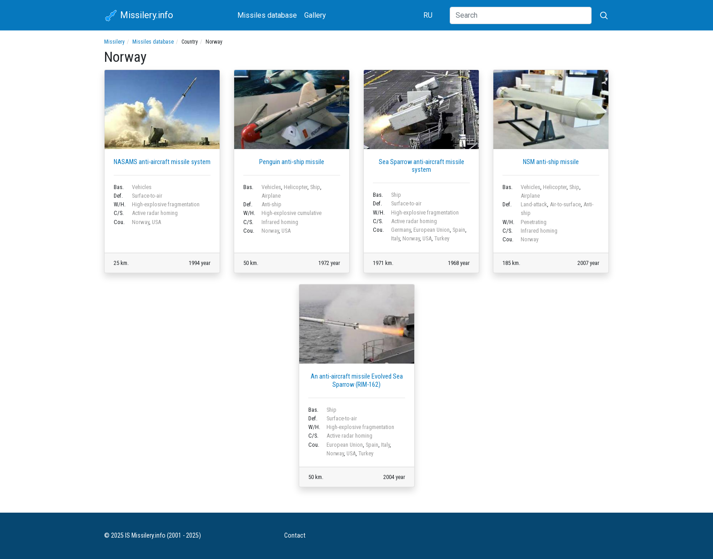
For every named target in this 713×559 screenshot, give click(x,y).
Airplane (271, 195)
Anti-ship (271, 204)
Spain (458, 229)
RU (427, 15)
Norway (140, 222)
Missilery (114, 42)
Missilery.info (138, 16)
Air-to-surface (565, 204)
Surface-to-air (147, 195)
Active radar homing (155, 213)
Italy (395, 238)
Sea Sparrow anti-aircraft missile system (421, 166)
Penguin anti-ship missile (291, 162)
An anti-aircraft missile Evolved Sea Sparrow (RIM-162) (357, 380)
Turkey (441, 238)
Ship (315, 187)
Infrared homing (279, 222)
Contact (295, 535)
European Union (431, 229)
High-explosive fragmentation (166, 204)
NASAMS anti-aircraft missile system (162, 162)
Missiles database (267, 15)
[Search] (521, 15)
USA (156, 222)
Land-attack (534, 204)
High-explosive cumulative (291, 213)
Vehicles (141, 187)
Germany (401, 229)
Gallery (315, 15)
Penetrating (534, 222)
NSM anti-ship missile (551, 162)
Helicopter (295, 187)
